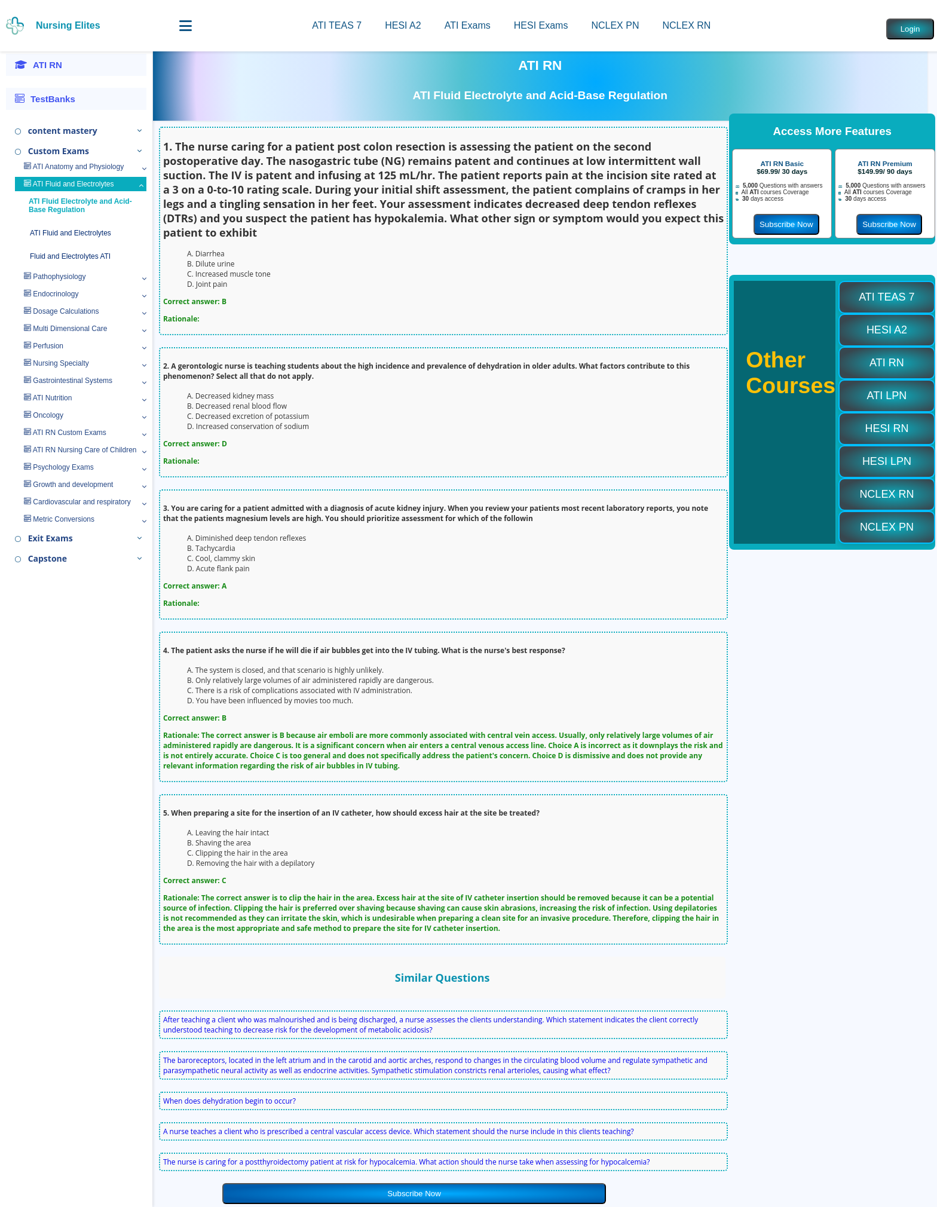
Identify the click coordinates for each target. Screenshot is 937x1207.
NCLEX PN (615, 25)
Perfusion (43, 346)
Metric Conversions (59, 519)
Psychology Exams (59, 467)
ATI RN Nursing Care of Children (80, 450)
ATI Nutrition (48, 398)
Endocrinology (51, 294)
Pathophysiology (54, 276)
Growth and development (68, 484)
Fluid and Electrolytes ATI (70, 256)
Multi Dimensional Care (65, 328)
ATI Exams (468, 25)
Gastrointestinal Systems (68, 380)
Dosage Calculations (61, 311)
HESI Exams (541, 25)
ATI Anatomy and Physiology (74, 167)
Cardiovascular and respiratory (77, 502)
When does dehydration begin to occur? (229, 1101)
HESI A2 (403, 25)
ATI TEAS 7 (337, 25)
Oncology (43, 415)
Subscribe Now (414, 1193)
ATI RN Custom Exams (65, 432)
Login (910, 28)
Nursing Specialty (56, 363)
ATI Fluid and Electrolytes (69, 184)
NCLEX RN (686, 25)
